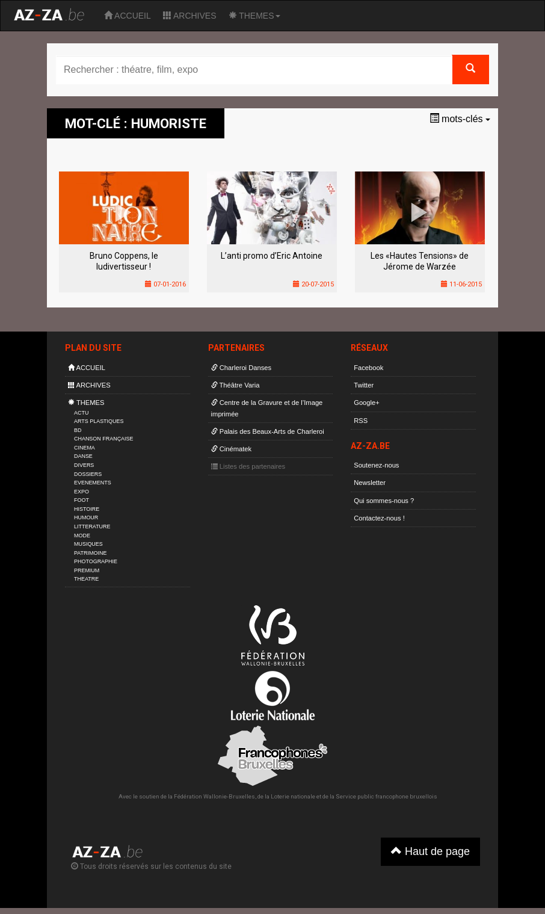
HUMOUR (86, 517)
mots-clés (460, 119)
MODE (82, 536)
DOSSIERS (88, 474)
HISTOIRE (86, 509)
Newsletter (370, 482)
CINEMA (84, 448)
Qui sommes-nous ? (384, 500)
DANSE (83, 456)
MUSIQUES (88, 544)
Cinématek (231, 448)
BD (77, 430)
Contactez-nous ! (379, 518)
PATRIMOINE (90, 553)
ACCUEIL (127, 15)
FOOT (81, 500)
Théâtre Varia (235, 385)
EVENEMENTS (92, 483)
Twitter (364, 385)
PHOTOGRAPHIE (95, 561)
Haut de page (430, 851)
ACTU (81, 413)
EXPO (81, 492)
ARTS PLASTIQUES (98, 421)
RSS (361, 420)
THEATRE (86, 579)
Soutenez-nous (376, 465)
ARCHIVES (190, 15)
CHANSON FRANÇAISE (104, 439)
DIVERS (84, 465)
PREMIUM (86, 570)
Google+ (367, 402)
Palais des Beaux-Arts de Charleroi (267, 431)
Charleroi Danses (241, 367)
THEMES (254, 15)
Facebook (368, 367)
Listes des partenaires (248, 466)
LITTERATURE (92, 526)
